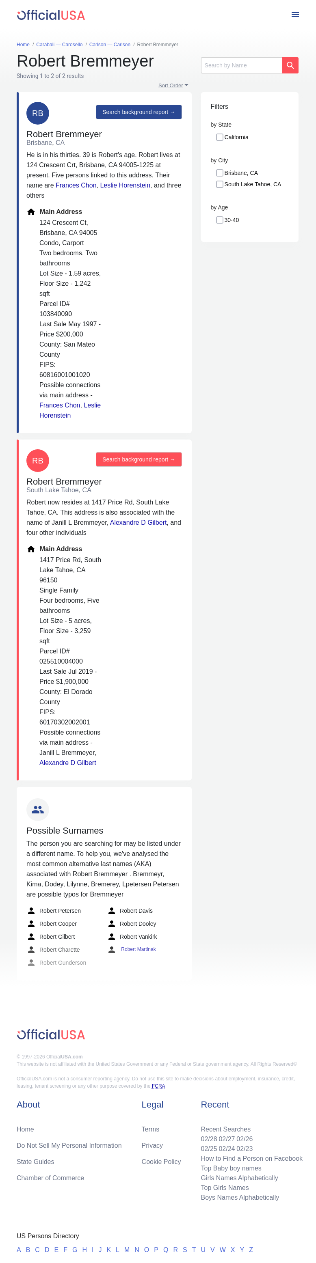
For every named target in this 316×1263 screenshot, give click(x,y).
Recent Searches (226, 1129)
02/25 (209, 1148)
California (237, 137)
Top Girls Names (225, 1187)
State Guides (35, 1161)
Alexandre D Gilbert (138, 522)
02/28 (209, 1139)
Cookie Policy (161, 1161)
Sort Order (170, 85)
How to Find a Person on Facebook (252, 1158)
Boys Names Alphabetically (240, 1197)
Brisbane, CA (241, 173)
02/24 (227, 1148)
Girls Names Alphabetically (239, 1178)
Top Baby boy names (231, 1168)
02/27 (227, 1139)
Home (25, 1129)
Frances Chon (76, 185)
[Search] (241, 65)
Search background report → (138, 112)
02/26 (244, 1139)
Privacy (152, 1145)
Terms (151, 1129)
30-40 (232, 220)
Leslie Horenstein (125, 185)
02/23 (244, 1148)
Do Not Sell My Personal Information (69, 1145)
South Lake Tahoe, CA (253, 184)
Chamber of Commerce (50, 1178)
